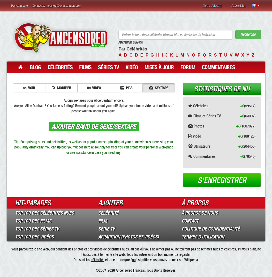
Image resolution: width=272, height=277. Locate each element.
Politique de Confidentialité (211, 229)
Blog (35, 67)
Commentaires (218, 67)
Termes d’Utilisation (203, 237)
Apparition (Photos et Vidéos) (128, 237)
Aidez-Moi (238, 5)
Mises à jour (159, 67)
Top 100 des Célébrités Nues (44, 213)
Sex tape (158, 88)
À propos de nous (200, 213)
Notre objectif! (212, 5)
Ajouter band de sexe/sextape (94, 127)
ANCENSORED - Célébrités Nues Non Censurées (60, 38)
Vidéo (132, 67)
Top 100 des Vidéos (34, 237)
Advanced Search (130, 42)
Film (102, 221)
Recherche (248, 34)
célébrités (97, 260)
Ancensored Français (130, 270)
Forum (187, 67)
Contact (190, 221)
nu (134, 260)
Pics (126, 88)
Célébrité (108, 213)
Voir (29, 88)
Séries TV (108, 67)
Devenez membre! (69, 5)
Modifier (61, 88)
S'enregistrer (222, 180)
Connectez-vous (42, 5)
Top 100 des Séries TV (37, 229)
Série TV (106, 229)
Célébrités (60, 67)
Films (85, 67)
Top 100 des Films (33, 221)
